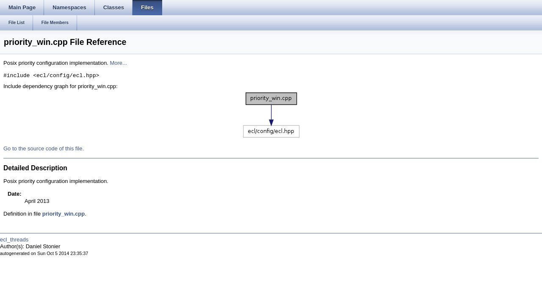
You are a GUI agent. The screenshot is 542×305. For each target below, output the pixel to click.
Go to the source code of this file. (43, 148)
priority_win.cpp (63, 214)
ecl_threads (14, 239)
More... (118, 63)
